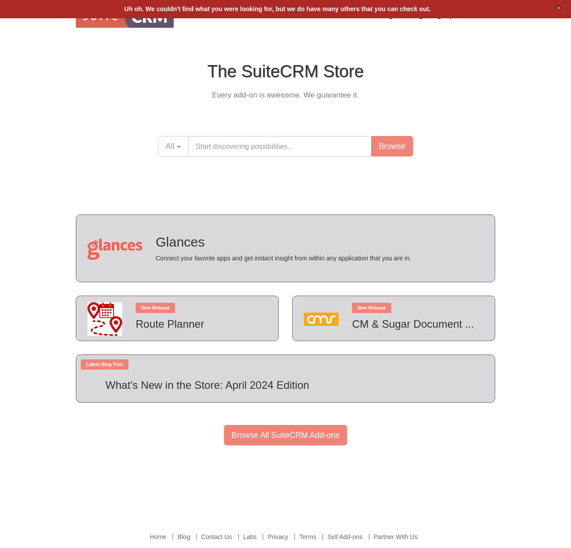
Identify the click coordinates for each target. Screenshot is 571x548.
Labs (250, 536)
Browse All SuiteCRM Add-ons (285, 435)
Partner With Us (396, 536)
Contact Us (216, 536)
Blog (184, 536)
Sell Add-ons (345, 536)
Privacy (278, 536)
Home (158, 536)
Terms (307, 536)
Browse (392, 146)
